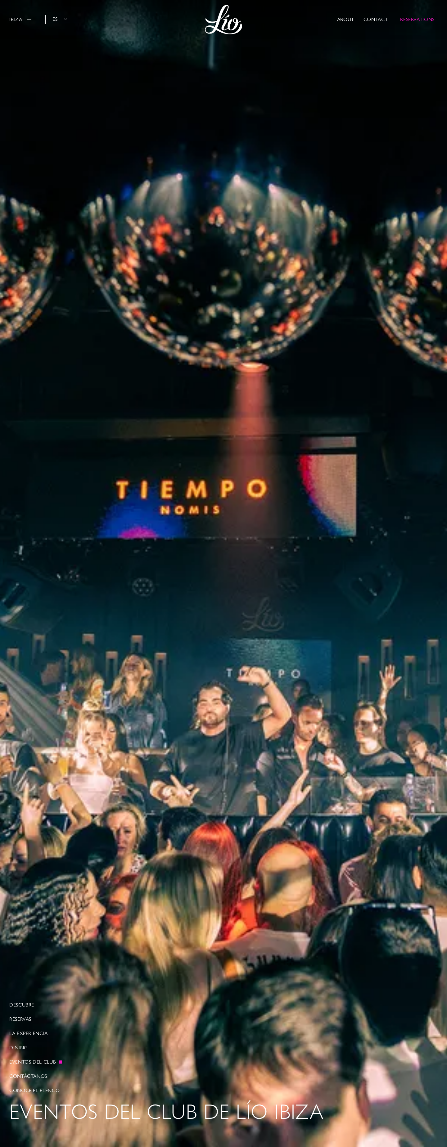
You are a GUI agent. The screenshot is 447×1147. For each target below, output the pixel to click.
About (345, 19)
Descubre (21, 1004)
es (59, 19)
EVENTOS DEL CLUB (32, 1062)
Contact (375, 19)
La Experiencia (28, 1033)
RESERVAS (20, 1019)
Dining (18, 1047)
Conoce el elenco (34, 1090)
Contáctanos (28, 1076)
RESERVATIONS (417, 19)
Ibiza (20, 19)
